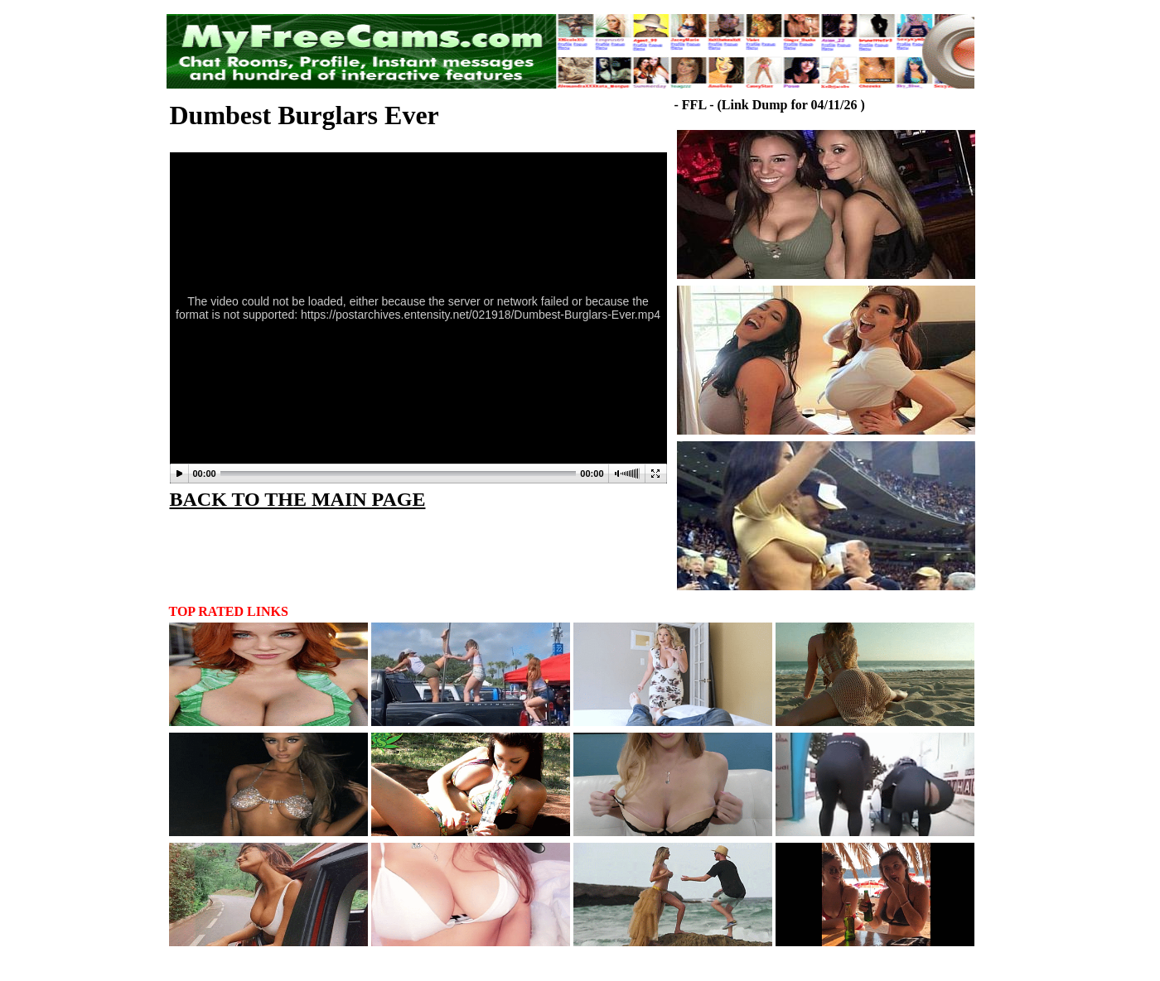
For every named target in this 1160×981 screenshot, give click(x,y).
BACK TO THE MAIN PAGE (298, 499)
